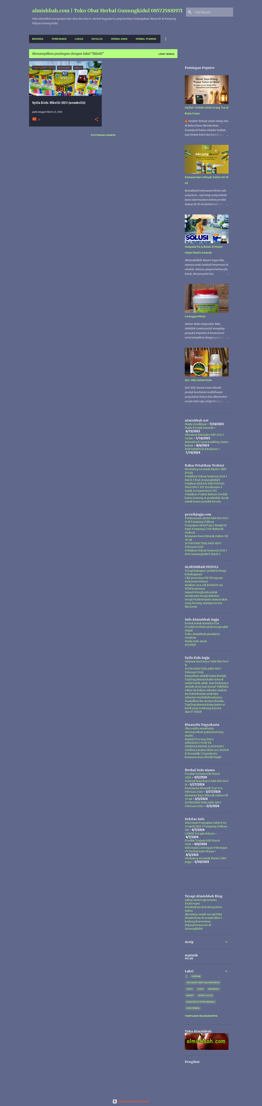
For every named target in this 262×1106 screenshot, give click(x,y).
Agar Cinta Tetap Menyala (200, 1002)
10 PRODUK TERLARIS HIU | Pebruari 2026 (203, 545)
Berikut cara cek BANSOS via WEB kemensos (204, 586)
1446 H (200, 989)
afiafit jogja (205, 995)
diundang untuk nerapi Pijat (203, 914)
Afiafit (190, 995)
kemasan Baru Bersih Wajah (203, 757)
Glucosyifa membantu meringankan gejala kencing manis (204, 732)
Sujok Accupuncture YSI (201, 490)
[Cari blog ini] (213, 12)
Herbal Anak (119, 39)
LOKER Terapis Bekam (199, 833)
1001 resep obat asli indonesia (203, 982)
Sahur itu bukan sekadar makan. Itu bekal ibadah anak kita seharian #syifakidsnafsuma (206, 693)
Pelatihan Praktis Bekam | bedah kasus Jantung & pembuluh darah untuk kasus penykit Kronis (207, 498)
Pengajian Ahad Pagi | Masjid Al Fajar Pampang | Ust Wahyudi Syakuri (206, 529)
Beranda (37, 39)
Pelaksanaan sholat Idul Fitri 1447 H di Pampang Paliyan (206, 519)
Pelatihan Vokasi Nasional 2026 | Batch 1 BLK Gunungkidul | (206, 478)
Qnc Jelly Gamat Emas (198, 380)
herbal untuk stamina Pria (202, 623)
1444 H (189, 989)
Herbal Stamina (146, 39)
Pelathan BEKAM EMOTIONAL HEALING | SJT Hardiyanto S (205, 485)
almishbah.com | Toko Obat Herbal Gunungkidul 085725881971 (107, 11)
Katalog (97, 39)
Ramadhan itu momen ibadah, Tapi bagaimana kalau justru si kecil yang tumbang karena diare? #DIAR (205, 706)
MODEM (190, 645)
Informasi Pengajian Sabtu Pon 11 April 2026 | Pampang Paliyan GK (206, 826)
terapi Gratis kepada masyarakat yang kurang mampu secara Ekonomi (206, 603)
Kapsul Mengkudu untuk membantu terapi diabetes (202, 594)
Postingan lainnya (103, 135)
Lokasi (79, 39)
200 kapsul (213, 989)
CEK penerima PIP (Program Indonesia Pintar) (204, 579)
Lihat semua (166, 54)
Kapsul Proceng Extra (199, 739)
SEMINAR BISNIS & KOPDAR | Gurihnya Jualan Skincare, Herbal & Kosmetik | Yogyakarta (207, 750)
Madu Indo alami (196, 641)
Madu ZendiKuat (196, 424)
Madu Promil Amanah (199, 427)
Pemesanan (59, 39)
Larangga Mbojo (195, 316)
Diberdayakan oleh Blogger (131, 1101)
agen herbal (193, 1008)
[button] (96, 119)
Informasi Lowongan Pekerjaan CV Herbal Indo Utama (206, 849)
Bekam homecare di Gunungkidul (198, 926)
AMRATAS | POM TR (198, 742)
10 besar (195, 976)
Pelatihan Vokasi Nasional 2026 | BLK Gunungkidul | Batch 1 (206, 552)
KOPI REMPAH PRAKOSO (201, 449)
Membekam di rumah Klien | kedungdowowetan (203, 919)
